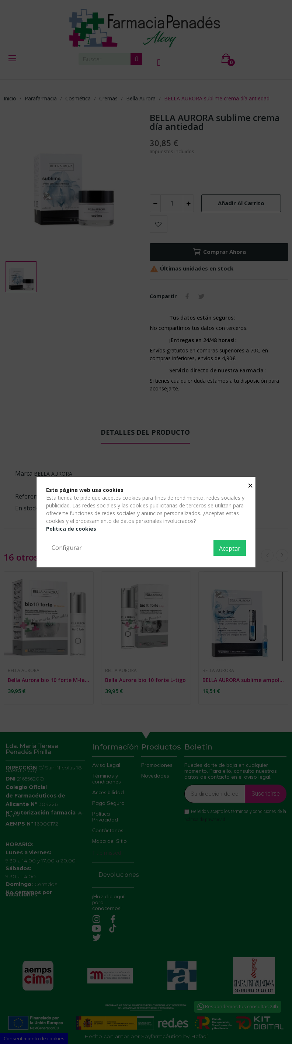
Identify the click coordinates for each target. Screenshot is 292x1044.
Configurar (67, 548)
